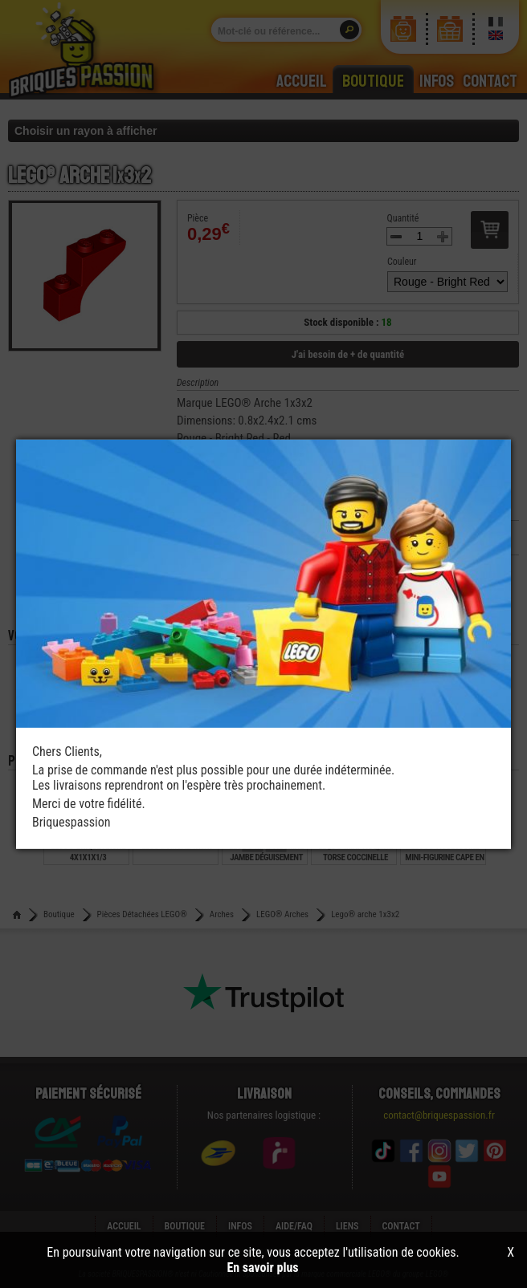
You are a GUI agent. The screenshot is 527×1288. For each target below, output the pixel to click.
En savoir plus (262, 1267)
